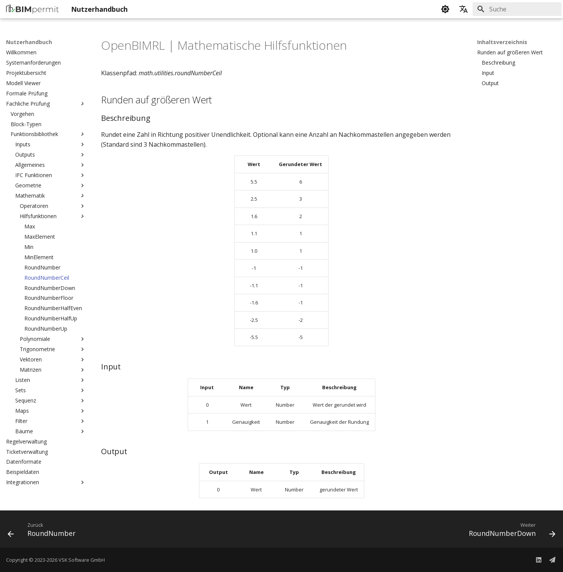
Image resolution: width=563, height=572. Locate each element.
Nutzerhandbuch (29, 42)
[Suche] (517, 9)
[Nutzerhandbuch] (32, 9)
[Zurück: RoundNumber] (44, 531)
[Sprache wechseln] (463, 9)
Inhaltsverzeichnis (502, 42)
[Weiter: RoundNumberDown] (509, 531)
